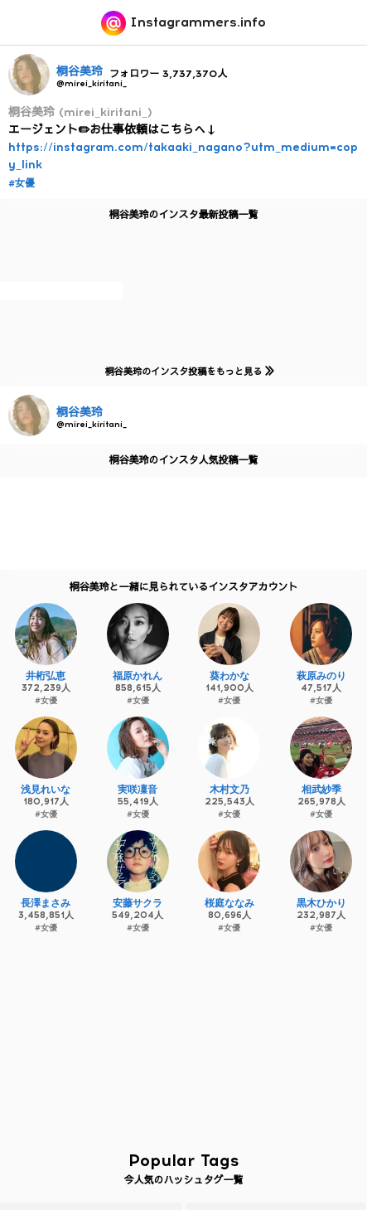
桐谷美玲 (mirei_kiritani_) (80, 112)
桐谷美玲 (79, 72)
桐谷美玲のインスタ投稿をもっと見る (186, 371)
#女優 (21, 183)
